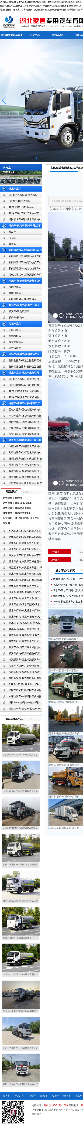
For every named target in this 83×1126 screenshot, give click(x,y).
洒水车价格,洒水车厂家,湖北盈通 (21, 580)
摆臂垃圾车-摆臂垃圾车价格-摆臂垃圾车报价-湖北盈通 (20, 478)
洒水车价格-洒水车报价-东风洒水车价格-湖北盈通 (20, 617)
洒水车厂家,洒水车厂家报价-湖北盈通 (20, 550)
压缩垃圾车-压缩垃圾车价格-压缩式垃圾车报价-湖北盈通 (20, 447)
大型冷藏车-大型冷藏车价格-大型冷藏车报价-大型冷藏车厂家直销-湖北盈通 (20, 435)
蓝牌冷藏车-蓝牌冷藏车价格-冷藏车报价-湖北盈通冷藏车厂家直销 (20, 422)
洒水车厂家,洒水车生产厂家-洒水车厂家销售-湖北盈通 (20, 544)
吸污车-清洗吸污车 (19, 311)
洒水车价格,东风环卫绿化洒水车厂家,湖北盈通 (20, 562)
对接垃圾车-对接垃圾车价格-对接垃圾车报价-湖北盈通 (20, 465)
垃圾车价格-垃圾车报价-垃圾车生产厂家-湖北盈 (20, 672)
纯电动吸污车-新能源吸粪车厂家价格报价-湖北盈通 (21, 275)
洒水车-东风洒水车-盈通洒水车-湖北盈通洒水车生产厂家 (20, 623)
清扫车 (44, 1095)
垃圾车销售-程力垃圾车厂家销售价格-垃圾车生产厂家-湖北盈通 (21, 679)
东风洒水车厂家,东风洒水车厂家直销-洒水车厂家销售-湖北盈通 (20, 556)
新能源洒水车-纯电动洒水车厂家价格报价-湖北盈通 (21, 257)
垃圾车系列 (15, 323)
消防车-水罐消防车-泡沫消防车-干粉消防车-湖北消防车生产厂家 (20, 703)
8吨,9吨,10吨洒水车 (19, 201)
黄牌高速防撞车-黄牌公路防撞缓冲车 (21, 367)
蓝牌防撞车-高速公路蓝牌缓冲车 (21, 361)
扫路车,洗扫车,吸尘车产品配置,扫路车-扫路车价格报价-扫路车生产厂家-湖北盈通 (21, 685)
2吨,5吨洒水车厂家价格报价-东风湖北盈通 (20, 379)
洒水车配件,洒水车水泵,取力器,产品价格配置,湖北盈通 (20, 599)
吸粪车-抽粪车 (16, 317)
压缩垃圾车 (15, 329)
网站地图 (71, 9)
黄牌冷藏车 (15, 293)
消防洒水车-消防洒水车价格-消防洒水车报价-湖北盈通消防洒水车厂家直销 (20, 220)
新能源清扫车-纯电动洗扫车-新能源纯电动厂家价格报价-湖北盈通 (20, 263)
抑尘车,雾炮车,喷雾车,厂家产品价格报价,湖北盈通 (20, 593)
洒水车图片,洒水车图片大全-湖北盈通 (20, 587)
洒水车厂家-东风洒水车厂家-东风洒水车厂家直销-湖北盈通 (20, 611)
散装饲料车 (17, 1103)
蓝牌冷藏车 (15, 286)
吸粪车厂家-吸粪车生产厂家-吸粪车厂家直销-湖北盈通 (20, 642)
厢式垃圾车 (15, 348)
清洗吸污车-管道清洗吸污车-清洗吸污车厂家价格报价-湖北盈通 (20, 660)
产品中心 (35, 35)
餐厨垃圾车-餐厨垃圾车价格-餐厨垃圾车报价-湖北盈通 (20, 471)
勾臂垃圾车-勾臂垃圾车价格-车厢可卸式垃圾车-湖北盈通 (20, 453)
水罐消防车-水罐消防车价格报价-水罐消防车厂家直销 (21, 697)
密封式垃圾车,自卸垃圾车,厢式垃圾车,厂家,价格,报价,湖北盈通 (21, 484)
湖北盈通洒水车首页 (12, 35)
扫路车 (12, 231)
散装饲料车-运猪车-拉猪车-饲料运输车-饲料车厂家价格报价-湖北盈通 (20, 709)
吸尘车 (12, 244)
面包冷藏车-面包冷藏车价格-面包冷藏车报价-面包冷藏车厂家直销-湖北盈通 (20, 410)
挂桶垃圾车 (15, 336)
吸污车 (67, 1095)
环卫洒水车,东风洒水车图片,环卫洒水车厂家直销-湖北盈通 (21, 568)
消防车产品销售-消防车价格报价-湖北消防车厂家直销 (21, 691)
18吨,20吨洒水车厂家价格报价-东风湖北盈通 (19, 398)
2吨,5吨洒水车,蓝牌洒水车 (23, 194)
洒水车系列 (58, 35)
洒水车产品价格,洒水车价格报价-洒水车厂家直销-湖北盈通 (20, 537)
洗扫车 (12, 237)
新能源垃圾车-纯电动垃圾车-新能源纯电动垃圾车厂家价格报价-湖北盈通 (20, 269)
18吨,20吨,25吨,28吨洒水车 (24, 213)
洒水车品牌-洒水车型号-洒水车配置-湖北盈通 (20, 605)
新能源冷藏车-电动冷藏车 (23, 299)
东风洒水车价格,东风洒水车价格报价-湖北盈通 (20, 531)
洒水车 (80, 9)
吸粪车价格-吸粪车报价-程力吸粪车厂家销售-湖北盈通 (20, 636)
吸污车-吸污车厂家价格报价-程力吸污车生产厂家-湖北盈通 (20, 648)
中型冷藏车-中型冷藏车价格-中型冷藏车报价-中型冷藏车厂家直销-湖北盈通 (20, 428)
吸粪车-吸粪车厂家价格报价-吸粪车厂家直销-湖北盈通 (20, 629)
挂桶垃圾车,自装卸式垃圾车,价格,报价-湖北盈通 (21, 459)
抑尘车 (32, 1095)
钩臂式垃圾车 (16, 342)
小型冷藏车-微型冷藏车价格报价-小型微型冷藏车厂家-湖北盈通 (21, 416)
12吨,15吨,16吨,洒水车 (21, 207)
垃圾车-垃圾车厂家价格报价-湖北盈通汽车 (20, 666)
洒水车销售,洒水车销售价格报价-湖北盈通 (20, 574)
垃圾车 (55, 1095)
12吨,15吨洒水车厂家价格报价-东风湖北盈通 (19, 392)
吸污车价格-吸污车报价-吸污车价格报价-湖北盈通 (20, 654)
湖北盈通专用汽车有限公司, (59, 1109)
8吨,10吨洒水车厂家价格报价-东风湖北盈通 (20, 386)
